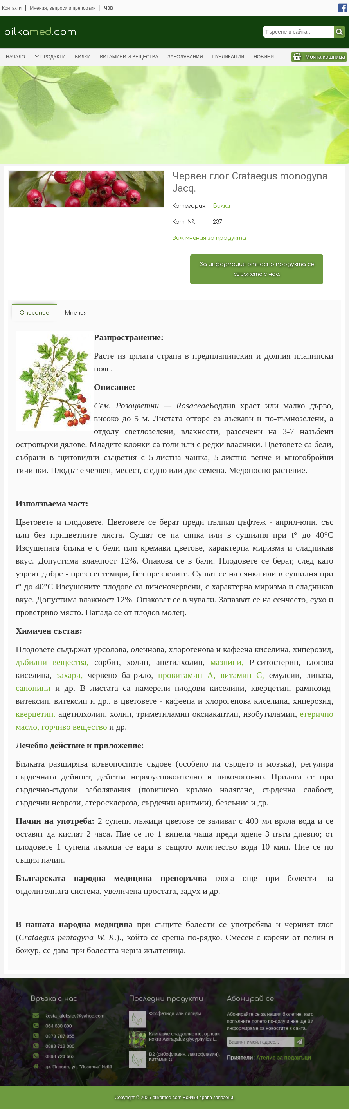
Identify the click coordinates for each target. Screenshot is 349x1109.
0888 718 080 (75, 1046)
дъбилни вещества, (52, 662)
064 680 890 (74, 1028)
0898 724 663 (75, 1055)
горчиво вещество (74, 727)
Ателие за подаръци (269, 1055)
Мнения (76, 313)
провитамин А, (187, 675)
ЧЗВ (108, 8)
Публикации (228, 57)
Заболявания (185, 57)
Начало (15, 57)
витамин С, (242, 675)
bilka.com (40, 32)
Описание (34, 313)
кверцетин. (36, 714)
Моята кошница (325, 57)
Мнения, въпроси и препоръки (62, 8)
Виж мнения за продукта (209, 238)
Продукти (49, 56)
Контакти (12, 8)
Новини (264, 57)
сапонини (33, 688)
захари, (70, 675)
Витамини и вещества (129, 57)
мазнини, (227, 662)
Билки (82, 57)
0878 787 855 (75, 1037)
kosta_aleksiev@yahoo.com (88, 1019)
